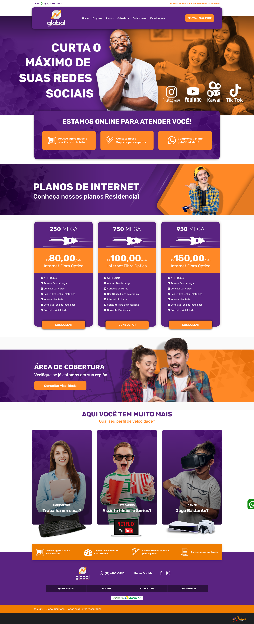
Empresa (97, 18)
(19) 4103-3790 (112, 573)
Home (85, 18)
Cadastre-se (139, 18)
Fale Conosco (157, 18)
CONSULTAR (63, 325)
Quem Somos (66, 588)
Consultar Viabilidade (60, 386)
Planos (109, 18)
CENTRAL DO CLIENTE (200, 18)
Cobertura (123, 18)
